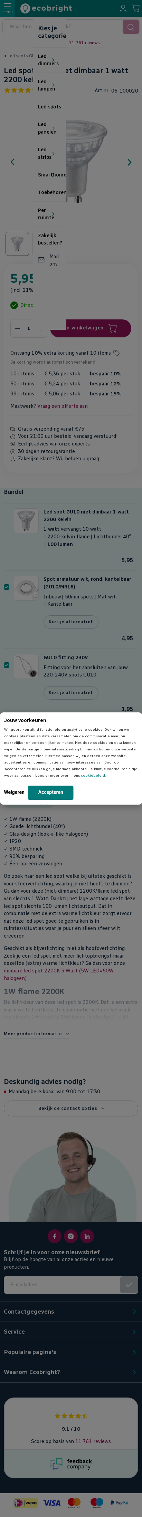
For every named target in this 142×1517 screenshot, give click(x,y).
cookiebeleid (93, 775)
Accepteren (50, 792)
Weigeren (14, 792)
